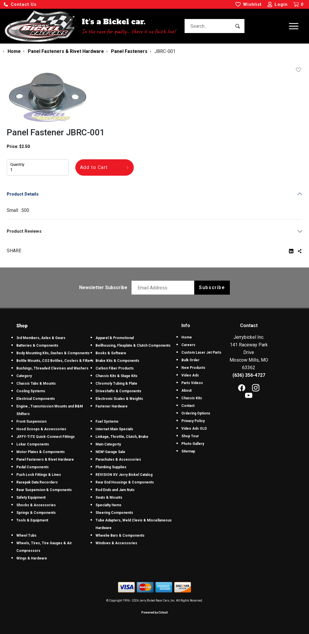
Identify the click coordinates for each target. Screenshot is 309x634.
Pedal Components (32, 467)
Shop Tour (190, 436)
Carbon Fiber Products (115, 368)
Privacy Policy (193, 421)
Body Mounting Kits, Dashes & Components (53, 353)
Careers (188, 345)
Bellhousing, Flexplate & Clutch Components (133, 345)
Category (24, 376)
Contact (188, 406)
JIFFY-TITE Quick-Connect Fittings (45, 437)
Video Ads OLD (194, 428)
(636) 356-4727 (248, 375)
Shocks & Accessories (36, 505)
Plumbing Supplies (111, 467)
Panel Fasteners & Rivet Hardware (45, 459)
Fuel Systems (107, 421)
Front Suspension (31, 421)
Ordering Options (195, 413)
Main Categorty (108, 444)
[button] (20, 4)
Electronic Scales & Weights (119, 399)
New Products (193, 368)
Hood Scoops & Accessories (41, 429)
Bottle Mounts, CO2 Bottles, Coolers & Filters (54, 361)
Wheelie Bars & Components (120, 535)
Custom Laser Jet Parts (201, 352)
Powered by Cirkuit (154, 612)
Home (186, 337)
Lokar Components (32, 444)
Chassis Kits (191, 398)
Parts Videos (192, 383)
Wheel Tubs (26, 535)
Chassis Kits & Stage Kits (117, 376)
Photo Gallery (192, 444)
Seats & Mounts (109, 497)
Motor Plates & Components (40, 452)
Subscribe (212, 287)
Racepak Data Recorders (37, 482)
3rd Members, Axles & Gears (40, 338)
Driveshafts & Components (118, 391)
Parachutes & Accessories (118, 459)
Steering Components (114, 513)
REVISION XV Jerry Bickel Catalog (124, 475)
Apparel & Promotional (115, 338)
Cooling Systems (30, 391)
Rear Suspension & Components (44, 490)
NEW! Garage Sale (110, 452)
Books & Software (111, 353)
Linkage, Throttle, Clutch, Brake (122, 437)
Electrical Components (35, 399)
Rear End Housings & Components (125, 482)
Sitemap (188, 451)
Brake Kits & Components (117, 361)
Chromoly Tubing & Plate (116, 383)
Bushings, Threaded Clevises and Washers (52, 368)
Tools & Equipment (32, 520)
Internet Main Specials (114, 429)
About (186, 390)
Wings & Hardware (31, 558)
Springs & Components (36, 513)
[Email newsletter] (164, 288)
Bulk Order (190, 360)
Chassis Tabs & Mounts (36, 383)
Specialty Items (108, 505)
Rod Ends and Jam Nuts (115, 490)
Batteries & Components (37, 345)
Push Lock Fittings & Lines (38, 475)
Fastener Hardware (112, 406)
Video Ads (190, 375)
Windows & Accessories (116, 543)
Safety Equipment (31, 497)
